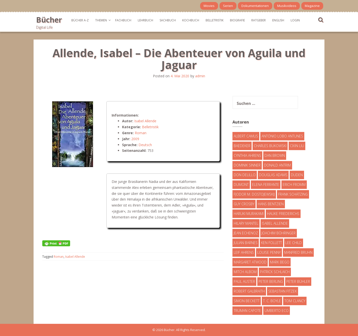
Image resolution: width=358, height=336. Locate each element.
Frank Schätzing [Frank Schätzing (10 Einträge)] (293, 194)
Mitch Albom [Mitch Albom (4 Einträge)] (245, 271)
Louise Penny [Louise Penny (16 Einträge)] (269, 252)
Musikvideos (286, 5)
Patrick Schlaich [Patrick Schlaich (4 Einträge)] (275, 271)
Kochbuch (190, 20)
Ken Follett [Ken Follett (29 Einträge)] (271, 242)
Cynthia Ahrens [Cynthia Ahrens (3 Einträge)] (247, 155)
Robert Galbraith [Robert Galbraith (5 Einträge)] (249, 291)
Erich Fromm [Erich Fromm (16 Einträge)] (294, 184)
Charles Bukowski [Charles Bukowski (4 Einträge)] (270, 145)
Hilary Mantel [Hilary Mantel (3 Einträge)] (246, 223)
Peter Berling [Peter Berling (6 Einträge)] (271, 281)
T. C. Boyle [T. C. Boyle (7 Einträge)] (272, 300)
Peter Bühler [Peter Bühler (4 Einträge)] (298, 281)
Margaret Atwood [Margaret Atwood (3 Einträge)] (250, 262)
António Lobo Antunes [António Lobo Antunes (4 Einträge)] (282, 136)
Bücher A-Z (80, 20)
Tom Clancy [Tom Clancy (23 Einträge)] (294, 300)
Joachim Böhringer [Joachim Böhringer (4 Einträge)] (279, 233)
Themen (101, 20)
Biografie (237, 20)
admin (200, 76)
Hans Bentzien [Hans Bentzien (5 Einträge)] (271, 204)
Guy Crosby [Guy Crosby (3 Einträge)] (244, 204)
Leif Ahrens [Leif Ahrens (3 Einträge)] (244, 252)
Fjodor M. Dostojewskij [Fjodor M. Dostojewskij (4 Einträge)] (254, 194)
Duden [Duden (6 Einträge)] (297, 174)
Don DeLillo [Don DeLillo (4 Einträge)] (245, 174)
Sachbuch (168, 20)
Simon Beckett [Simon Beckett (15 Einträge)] (247, 300)
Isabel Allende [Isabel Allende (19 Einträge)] (275, 223)
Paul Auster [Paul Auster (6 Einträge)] (244, 281)
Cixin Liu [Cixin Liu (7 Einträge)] (297, 145)
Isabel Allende (145, 121)
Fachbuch (123, 20)
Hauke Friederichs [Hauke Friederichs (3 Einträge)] (283, 213)
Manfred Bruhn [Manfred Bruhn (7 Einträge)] (298, 252)
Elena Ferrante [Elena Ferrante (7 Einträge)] (265, 184)
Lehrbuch (145, 20)
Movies (209, 5)
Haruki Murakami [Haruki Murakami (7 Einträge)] (249, 213)
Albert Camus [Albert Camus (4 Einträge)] (246, 136)
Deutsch (145, 144)
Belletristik (215, 20)
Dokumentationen (255, 5)
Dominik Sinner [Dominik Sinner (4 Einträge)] (247, 165)
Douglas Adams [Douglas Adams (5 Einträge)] (273, 174)
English (278, 20)
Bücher (49, 20)
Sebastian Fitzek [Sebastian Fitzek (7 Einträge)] (282, 291)
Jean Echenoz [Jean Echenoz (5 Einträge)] (246, 233)
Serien (228, 5)
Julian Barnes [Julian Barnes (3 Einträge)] (246, 242)
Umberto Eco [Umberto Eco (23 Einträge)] (277, 310)
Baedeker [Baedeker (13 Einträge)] (242, 145)
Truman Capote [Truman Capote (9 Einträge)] (247, 310)
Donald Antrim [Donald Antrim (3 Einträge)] (277, 165)
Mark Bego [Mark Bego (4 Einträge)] (279, 262)
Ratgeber (258, 20)
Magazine (312, 5)
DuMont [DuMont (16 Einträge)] (241, 184)
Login (295, 20)
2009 (135, 138)
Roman (140, 132)
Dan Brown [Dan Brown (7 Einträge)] (275, 155)
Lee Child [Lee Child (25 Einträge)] (293, 242)
